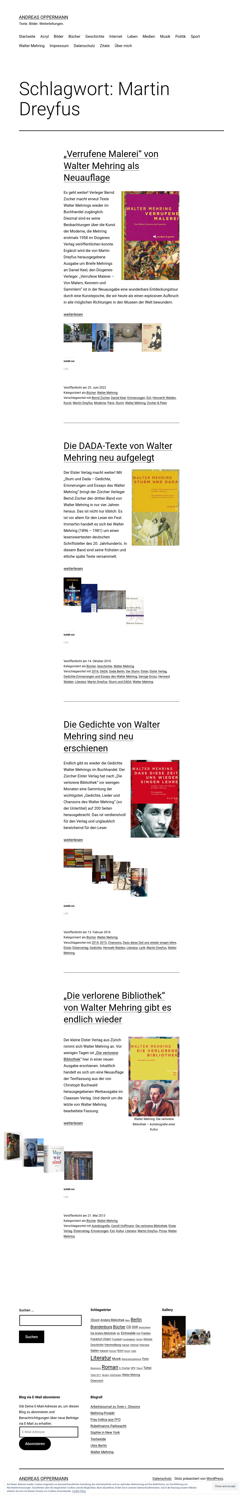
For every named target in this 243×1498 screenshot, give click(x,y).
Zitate (105, 45)
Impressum (59, 45)
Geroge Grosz (148, 676)
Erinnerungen (136, 398)
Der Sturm (132, 671)
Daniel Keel (118, 398)
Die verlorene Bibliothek (151, 1226)
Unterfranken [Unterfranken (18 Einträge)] (115, 1375)
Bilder (59, 36)
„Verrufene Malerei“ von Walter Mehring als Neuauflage (111, 165)
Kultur (120, 1231)
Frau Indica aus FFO (106, 1419)
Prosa (163, 1231)
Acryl (44, 36)
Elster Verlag (158, 671)
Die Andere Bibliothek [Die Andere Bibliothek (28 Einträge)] (103, 1333)
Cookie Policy (79, 1491)
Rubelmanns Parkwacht (108, 1426)
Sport (195, 36)
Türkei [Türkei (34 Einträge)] (147, 1368)
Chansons (115, 942)
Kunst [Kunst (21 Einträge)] (127, 1351)
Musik (165, 36)
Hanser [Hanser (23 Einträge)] (125, 1344)
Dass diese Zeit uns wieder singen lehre (149, 942)
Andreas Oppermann (43, 17)
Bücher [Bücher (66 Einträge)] (119, 1326)
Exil (148, 398)
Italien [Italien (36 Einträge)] (95, 1350)
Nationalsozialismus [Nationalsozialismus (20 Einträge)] (131, 1359)
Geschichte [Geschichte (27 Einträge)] (97, 1344)
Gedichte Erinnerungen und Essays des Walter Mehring (100, 676)
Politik (180, 36)
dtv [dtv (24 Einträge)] (118, 1333)
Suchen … (26, 1310)
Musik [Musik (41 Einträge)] (116, 1359)
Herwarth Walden (164, 398)
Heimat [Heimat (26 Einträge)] (134, 1344)
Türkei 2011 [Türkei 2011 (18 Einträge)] (96, 1375)
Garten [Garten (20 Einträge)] (139, 1339)
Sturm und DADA (120, 682)
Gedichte (96, 948)
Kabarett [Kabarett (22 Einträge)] (104, 1351)
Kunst (67, 403)
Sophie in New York (105, 1432)
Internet (115, 36)
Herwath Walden (114, 948)
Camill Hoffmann (122, 1226)
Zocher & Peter (157, 403)
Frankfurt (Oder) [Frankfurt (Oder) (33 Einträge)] (101, 1339)
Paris (110, 403)
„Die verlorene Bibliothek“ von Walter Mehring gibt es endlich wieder (117, 1007)
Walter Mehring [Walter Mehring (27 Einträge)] (131, 1374)
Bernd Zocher (101, 398)
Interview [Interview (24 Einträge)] (144, 1344)
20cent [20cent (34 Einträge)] (95, 1320)
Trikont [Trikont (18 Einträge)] (139, 1368)
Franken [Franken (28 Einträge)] (146, 1333)
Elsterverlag (80, 948)
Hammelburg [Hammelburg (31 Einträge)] (112, 1345)
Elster (144, 671)
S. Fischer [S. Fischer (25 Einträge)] (124, 1368)
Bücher (74, 36)
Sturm (120, 403)
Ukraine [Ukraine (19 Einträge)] (105, 1375)
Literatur (80, 682)
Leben (132, 36)
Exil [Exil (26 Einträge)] (138, 1333)
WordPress (215, 1479)
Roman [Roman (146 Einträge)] (110, 1367)
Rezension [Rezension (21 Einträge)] (96, 1368)
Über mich (123, 45)
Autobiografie (101, 1226)
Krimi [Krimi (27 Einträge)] (120, 1350)
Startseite (27, 36)
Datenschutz (84, 45)
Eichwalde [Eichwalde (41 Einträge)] (128, 1333)
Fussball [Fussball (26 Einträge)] (117, 1339)
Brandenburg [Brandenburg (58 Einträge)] (101, 1326)
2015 (103, 942)
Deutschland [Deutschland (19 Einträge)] (144, 1327)
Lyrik (142, 948)
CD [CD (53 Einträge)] (128, 1327)
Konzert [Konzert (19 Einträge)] (113, 1351)
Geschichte (94, 36)
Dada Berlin (117, 671)
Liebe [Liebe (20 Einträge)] (133, 1351)
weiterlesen (73, 314)
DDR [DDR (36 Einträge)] (135, 1327)
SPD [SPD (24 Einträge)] (133, 1368)
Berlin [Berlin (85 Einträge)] (136, 1319)
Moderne (100, 403)
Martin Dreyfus (83, 403)
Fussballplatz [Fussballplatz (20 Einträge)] (128, 1339)
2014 (95, 942)
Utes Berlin (99, 1446)
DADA (104, 671)
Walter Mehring (32, 45)
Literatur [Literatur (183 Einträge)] (101, 1358)
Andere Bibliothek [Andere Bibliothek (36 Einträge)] (112, 1320)
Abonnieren (35, 1443)
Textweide (98, 1439)
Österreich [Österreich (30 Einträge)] (97, 1380)
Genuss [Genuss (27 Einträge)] (148, 1339)
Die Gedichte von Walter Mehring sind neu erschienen (112, 736)
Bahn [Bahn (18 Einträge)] (127, 1320)
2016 (95, 671)
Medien (149, 36)
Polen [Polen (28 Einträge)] (145, 1358)
